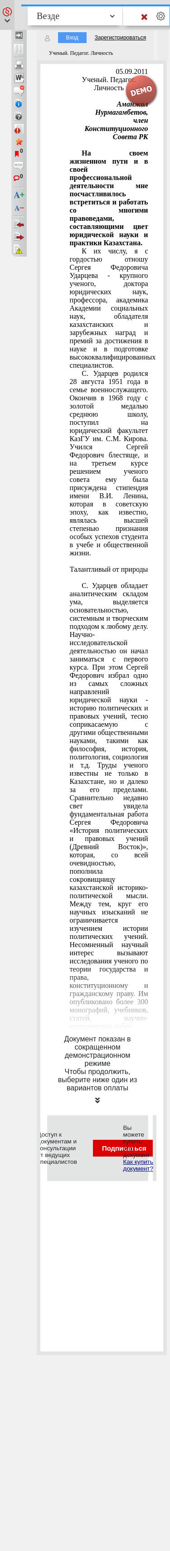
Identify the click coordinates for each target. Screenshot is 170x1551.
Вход (72, 37)
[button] (7, 15)
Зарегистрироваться (120, 37)
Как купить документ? (138, 1165)
